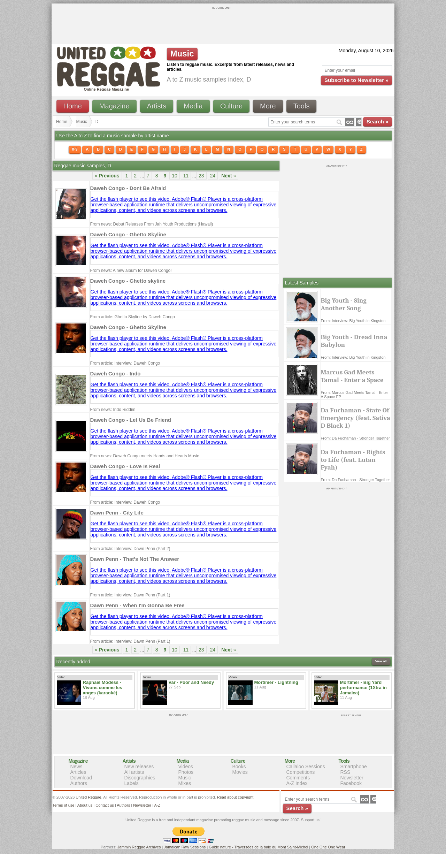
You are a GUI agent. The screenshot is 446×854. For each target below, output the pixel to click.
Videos (185, 766)
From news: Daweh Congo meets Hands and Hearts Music (144, 455)
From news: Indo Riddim (113, 409)
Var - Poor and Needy (191, 682)
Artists (157, 106)
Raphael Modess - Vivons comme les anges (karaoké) (102, 687)
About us (84, 805)
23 (201, 175)
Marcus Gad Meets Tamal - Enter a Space (352, 376)
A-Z (157, 805)
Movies (240, 772)
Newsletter (351, 777)
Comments (298, 777)
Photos (186, 772)
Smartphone (353, 766)
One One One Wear (328, 847)
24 (213, 175)
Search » (378, 121)
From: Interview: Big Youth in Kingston (353, 321)
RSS (345, 772)
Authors (78, 783)
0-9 (75, 149)
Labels (131, 783)
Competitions (300, 772)
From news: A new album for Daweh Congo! (131, 270)
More (268, 106)
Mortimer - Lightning (276, 682)
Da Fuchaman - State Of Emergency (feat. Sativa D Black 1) (356, 417)
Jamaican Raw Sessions (185, 847)
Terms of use (64, 805)
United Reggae (88, 797)
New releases (139, 766)
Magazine (114, 106)
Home (72, 106)
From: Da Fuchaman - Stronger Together (355, 438)
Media (193, 106)
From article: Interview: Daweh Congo (125, 363)
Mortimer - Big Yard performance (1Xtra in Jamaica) (363, 687)
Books (239, 766)
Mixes (184, 783)
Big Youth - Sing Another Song (344, 304)
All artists (134, 772)
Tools (301, 106)
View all (381, 661)
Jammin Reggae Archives (139, 847)
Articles (78, 772)
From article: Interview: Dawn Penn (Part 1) (130, 595)
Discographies (139, 777)
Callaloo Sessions (305, 766)
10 (174, 175)
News (76, 766)
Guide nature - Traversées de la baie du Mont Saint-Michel (258, 847)
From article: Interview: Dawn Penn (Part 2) (130, 548)
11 (186, 175)
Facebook (351, 783)
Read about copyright (235, 797)
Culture (231, 106)
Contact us (104, 805)
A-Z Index (297, 783)
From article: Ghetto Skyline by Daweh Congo (132, 316)
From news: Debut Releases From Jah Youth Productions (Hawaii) (151, 224)
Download (81, 777)
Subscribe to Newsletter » (356, 80)
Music (81, 121)
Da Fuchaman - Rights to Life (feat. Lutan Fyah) (353, 459)
